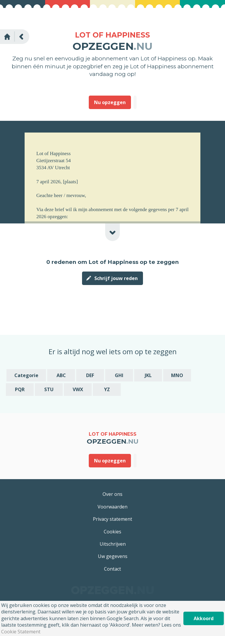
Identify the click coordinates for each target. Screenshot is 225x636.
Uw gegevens (112, 556)
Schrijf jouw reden (116, 278)
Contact (112, 569)
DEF (90, 375)
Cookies (112, 531)
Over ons (112, 494)
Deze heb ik (135, 102)
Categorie (26, 375)
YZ (107, 389)
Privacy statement (112, 519)
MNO (177, 375)
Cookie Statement (20, 631)
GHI (119, 375)
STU (49, 389)
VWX (78, 389)
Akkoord (204, 618)
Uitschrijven (113, 544)
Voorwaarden (112, 506)
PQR (20, 389)
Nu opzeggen (110, 102)
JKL (148, 375)
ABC (61, 375)
